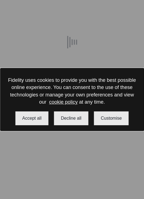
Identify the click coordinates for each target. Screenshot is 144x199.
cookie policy (63, 102)
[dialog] (72, 99)
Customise (111, 118)
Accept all (31, 118)
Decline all (71, 118)
